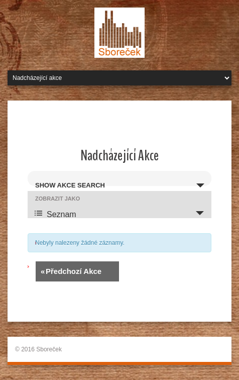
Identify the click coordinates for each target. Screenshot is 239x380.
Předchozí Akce (71, 271)
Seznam (55, 213)
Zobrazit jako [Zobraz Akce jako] (57, 199)
